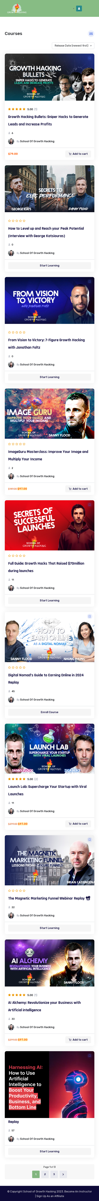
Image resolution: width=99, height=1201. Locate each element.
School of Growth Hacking (37, 141)
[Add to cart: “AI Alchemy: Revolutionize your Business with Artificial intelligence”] (78, 1039)
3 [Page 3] (54, 1174)
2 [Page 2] (45, 1174)
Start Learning (49, 265)
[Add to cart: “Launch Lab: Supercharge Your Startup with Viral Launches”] (78, 823)
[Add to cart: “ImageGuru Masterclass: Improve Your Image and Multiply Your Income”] (78, 488)
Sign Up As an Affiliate (50, 1196)
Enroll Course (49, 712)
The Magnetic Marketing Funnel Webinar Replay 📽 (49, 898)
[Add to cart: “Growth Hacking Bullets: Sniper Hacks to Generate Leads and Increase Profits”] (78, 153)
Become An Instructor (78, 1191)
